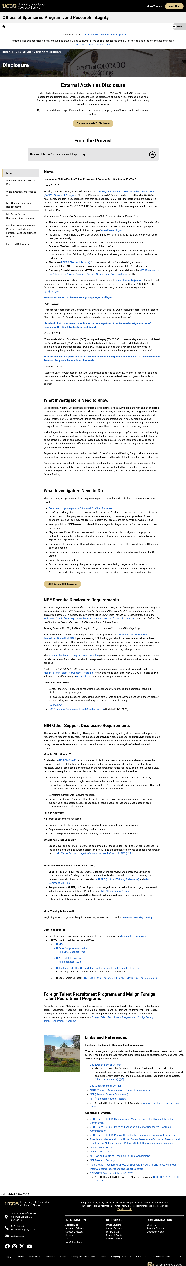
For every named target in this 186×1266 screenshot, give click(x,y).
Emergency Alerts (155, 1229)
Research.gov (83, 674)
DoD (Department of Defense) (106, 1062)
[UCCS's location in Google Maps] (24, 1215)
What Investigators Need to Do (21, 192)
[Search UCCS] (180, 6)
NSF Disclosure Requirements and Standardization (76, 707)
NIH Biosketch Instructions (68, 956)
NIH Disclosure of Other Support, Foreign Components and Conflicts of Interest (97, 966)
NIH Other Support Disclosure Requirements (20, 215)
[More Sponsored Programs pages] (24, 26)
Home (5, 52)
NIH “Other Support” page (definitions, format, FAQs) (85, 851)
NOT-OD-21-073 (68, 758)
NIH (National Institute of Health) (108, 1096)
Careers (69, 1233)
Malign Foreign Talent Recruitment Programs (68, 670)
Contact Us (152, 1222)
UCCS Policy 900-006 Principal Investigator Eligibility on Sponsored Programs (133, 1133)
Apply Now (165, 6)
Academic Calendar (74, 1226)
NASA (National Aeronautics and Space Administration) (120, 1088)
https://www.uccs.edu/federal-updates (105, 34)
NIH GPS (58, 941)
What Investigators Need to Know (21, 181)
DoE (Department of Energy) (105, 1083)
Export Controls (86, 26)
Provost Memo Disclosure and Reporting (57, 153)
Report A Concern (155, 1226)
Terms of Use (34, 1254)
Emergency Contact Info (121, 1254)
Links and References (18, 243)
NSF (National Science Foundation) (109, 1092)
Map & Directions (73, 1240)
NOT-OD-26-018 (148, 975)
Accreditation (71, 1222)
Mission (63, 1254)
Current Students (114, 1226)
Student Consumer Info (160, 1254)
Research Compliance (21, 52)
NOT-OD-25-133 (129, 975)
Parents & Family (114, 1233)
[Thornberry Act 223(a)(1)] (109, 1077)
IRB (71, 26)
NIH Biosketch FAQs (70, 959)
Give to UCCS (141, 1254)
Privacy (21, 1254)
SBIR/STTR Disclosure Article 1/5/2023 (111, 1171)
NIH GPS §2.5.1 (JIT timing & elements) (117, 877)
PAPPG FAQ (55, 702)
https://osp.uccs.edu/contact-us (93, 44)
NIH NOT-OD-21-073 (101, 1145)
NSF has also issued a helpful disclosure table (73, 653)
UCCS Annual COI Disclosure (62, 582)
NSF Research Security (102, 1158)
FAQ (67, 1236)
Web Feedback (124, 1207)
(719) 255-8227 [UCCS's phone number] (18, 1224)
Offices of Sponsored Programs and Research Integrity (55, 17)
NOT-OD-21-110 (111, 975)
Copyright (9, 1254)
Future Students (113, 1222)
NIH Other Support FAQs (72, 950)
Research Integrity (53, 26)
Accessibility (49, 1254)
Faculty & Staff (113, 1229)
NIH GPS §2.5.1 (124, 851)
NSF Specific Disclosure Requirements (19, 204)
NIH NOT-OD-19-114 (101, 1149)
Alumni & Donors (114, 1236)
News (9, 172)
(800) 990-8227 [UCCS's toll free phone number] (31, 1228)
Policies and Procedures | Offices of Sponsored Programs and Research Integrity (134, 1162)
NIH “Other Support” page (115, 889)
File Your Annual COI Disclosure (93, 123)
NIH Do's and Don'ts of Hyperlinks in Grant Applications (120, 1153)
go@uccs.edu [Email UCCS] (17, 1234)
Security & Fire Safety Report (83, 1254)
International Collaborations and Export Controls (116, 1167)
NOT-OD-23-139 (162, 1174)
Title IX (178, 1254)
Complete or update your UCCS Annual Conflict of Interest (80, 507)
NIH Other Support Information (70, 946)
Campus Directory (74, 1229)
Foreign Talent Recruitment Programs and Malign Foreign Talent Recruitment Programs (21, 230)
